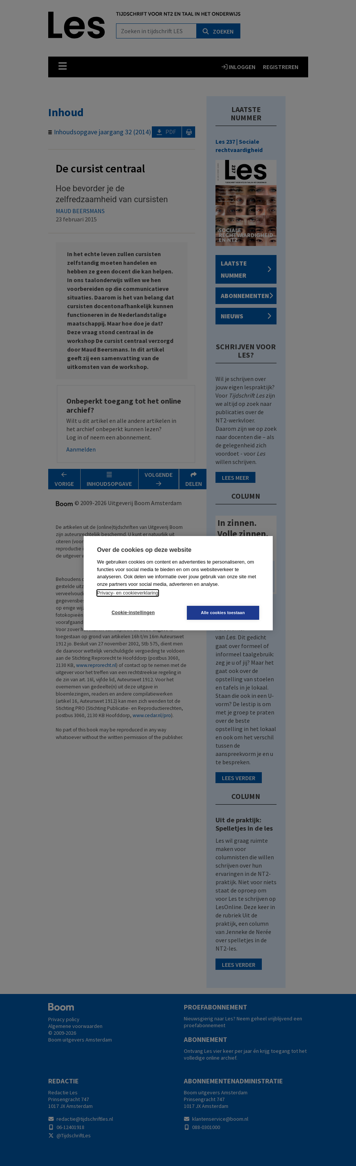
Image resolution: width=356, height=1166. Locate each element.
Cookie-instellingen (133, 612)
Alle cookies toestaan (223, 612)
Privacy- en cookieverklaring (128, 593)
